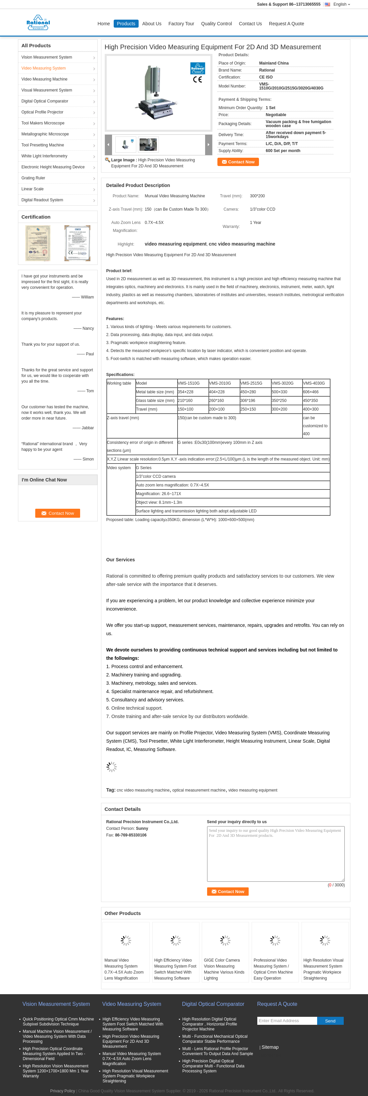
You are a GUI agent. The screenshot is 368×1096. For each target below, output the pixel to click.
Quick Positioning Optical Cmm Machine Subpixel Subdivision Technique (58, 1021)
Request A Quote (286, 23)
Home (104, 23)
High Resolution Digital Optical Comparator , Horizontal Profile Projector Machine (210, 1024)
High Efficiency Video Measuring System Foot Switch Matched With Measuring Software (175, 969)
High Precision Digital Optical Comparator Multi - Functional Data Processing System (214, 1066)
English (341, 4)
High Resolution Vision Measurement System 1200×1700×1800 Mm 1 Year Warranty (56, 1071)
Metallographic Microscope (45, 134)
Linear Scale (33, 189)
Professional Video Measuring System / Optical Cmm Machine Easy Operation (273, 969)
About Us (152, 23)
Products (126, 23)
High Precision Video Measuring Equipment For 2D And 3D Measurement (131, 1041)
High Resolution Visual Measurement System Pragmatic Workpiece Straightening (324, 969)
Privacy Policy (62, 1091)
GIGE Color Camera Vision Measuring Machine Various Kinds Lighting (224, 969)
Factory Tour (181, 23)
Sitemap (270, 1047)
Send (330, 1020)
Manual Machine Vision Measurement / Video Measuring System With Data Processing (57, 1036)
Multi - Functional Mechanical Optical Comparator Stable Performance (215, 1039)
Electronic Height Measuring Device (53, 167)
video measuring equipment (252, 790)
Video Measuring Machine (45, 79)
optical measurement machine (198, 790)
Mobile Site (269, 1055)
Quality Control (216, 23)
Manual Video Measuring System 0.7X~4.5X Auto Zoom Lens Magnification (124, 969)
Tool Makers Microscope (43, 123)
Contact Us (250, 23)
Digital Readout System (42, 200)
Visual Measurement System (47, 90)
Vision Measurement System (47, 57)
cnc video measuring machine (143, 790)
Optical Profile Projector (42, 112)
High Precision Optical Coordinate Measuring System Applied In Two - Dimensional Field (54, 1053)
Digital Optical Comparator (45, 101)
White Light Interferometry (44, 156)
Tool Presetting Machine (43, 145)
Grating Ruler (33, 178)
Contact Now (241, 161)
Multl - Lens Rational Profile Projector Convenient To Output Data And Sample (218, 1051)
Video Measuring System (44, 68)
